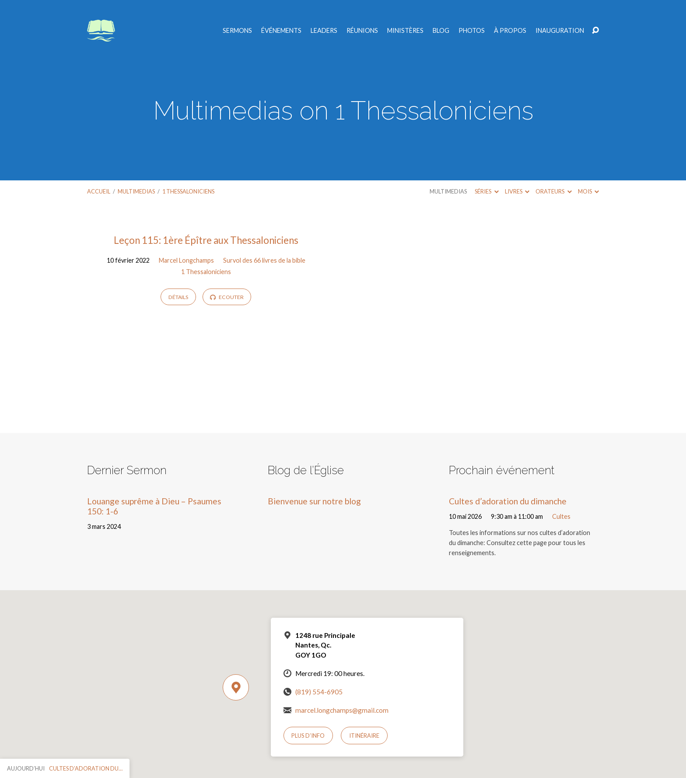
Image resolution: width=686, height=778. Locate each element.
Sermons (237, 31)
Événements (281, 31)
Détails (178, 297)
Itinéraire (364, 735)
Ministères (405, 31)
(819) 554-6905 (319, 692)
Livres (517, 191)
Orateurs (553, 191)
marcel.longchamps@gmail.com (341, 710)
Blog (441, 31)
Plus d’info (308, 735)
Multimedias (136, 191)
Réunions (362, 31)
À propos (510, 31)
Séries (486, 191)
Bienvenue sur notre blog (314, 501)
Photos (471, 31)
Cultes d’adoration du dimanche (508, 501)
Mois (588, 191)
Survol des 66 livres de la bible (264, 260)
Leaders (324, 31)
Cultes (561, 516)
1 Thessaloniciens (188, 191)
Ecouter (226, 297)
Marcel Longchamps (186, 260)
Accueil (98, 191)
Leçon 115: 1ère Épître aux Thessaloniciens (206, 240)
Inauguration (560, 31)
